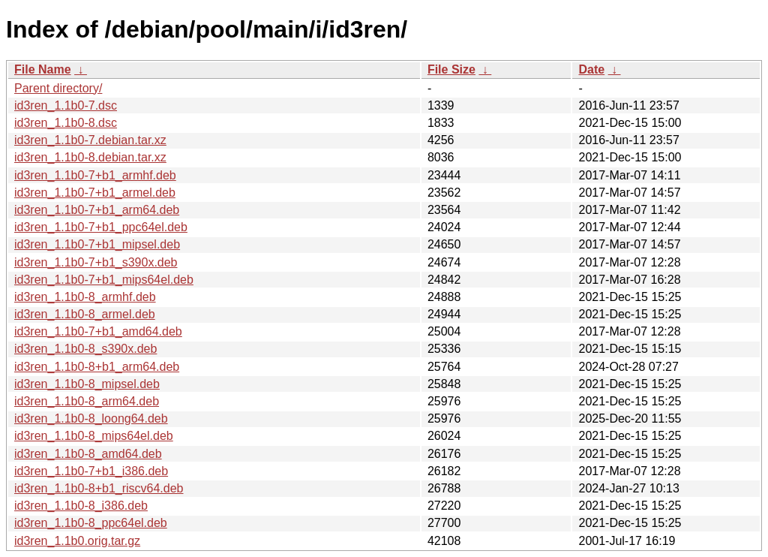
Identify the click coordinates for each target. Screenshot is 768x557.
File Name (42, 69)
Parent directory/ (58, 88)
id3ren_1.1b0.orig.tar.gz (77, 540)
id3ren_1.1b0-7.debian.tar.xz (90, 140)
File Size (452, 69)
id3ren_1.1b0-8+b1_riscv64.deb (99, 488)
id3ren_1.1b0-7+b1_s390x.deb (96, 262)
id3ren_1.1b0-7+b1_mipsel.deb (97, 244)
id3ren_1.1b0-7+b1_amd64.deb (98, 331)
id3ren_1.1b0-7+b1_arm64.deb (96, 209)
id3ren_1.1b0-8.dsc (65, 122)
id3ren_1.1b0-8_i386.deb (81, 505)
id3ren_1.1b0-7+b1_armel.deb (95, 192)
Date (591, 69)
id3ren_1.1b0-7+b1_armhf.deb (95, 175)
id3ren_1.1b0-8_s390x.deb (85, 348)
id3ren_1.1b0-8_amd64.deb (88, 453)
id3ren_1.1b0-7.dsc (65, 105)
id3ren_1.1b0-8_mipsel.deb (87, 384)
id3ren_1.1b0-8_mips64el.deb (93, 435)
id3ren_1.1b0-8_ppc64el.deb (90, 522)
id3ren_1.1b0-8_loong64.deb (91, 418)
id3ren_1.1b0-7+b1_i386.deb (91, 471)
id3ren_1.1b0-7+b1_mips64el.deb (104, 279)
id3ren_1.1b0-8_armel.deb (84, 314)
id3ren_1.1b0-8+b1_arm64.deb (96, 366)
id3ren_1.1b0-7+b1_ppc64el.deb (101, 227)
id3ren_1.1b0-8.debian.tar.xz (90, 157)
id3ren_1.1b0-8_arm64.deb (86, 401)
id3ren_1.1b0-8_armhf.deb (85, 297)
